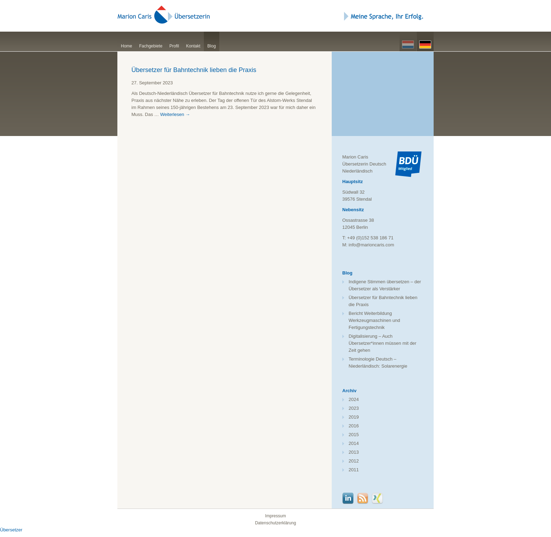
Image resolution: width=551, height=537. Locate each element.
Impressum (275, 515)
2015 (354, 434)
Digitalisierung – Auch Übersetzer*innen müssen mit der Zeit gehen (382, 343)
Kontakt (193, 46)
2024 (354, 399)
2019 (354, 417)
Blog (211, 46)
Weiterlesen (175, 114)
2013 (354, 452)
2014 (354, 443)
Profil (174, 46)
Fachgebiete (150, 46)
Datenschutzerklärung (275, 522)
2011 (354, 469)
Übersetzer (11, 529)
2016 (354, 425)
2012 (354, 461)
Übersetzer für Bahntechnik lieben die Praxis (193, 69)
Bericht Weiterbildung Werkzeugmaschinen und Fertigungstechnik (374, 320)
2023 (354, 408)
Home (126, 46)
